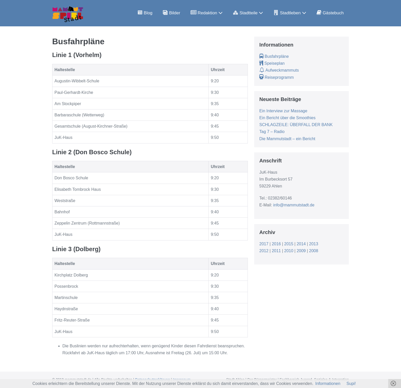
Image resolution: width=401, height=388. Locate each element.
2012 (264, 251)
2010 (288, 251)
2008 (313, 251)
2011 (276, 251)
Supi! (351, 383)
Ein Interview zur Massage (283, 111)
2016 (276, 244)
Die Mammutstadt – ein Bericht (287, 139)
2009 (301, 251)
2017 (264, 244)
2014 (301, 244)
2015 (288, 244)
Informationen (327, 383)
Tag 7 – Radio (272, 131)
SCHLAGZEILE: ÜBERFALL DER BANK (296, 125)
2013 (313, 244)
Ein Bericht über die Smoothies (287, 118)
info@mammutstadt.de (293, 205)
